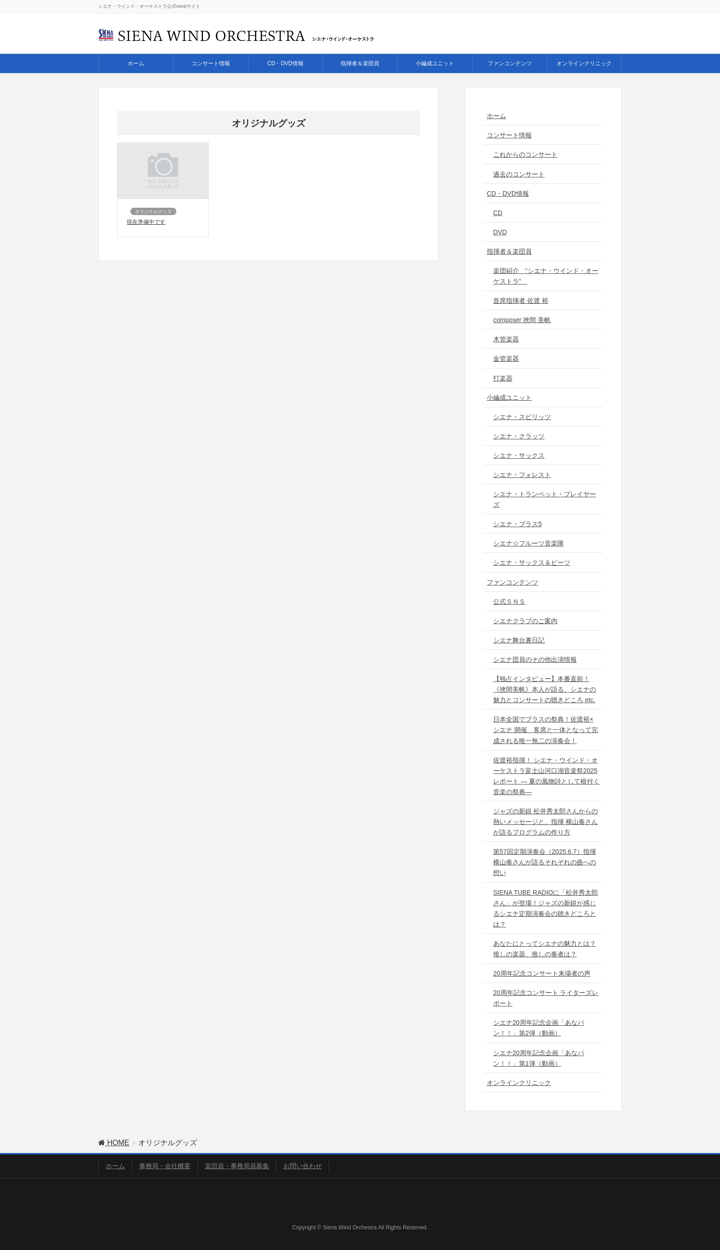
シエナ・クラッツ (519, 436)
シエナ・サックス (519, 455)
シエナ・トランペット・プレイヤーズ (544, 499)
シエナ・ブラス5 (517, 524)
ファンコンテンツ (512, 582)
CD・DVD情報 (508, 193)
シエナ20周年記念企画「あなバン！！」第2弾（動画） (538, 1028)
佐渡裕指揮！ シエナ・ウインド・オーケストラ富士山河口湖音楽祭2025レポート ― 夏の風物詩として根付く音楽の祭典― (546, 775)
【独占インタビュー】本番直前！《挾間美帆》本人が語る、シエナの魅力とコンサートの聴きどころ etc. (544, 689)
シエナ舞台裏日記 (519, 640)
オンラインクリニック (519, 1082)
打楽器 (502, 378)
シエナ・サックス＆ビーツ (531, 562)
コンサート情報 (509, 135)
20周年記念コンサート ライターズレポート (545, 998)
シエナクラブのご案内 (525, 621)
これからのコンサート (525, 154)
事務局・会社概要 (165, 1166)
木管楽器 (506, 339)
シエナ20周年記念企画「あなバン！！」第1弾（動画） (538, 1058)
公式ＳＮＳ (509, 601)
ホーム (496, 115)
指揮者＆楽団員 (509, 251)
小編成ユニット (509, 397)
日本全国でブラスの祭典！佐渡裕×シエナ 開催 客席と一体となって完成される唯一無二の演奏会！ (545, 730)
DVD (500, 232)
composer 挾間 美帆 (522, 320)
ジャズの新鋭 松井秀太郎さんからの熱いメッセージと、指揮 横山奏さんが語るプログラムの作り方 (545, 821)
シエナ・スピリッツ (522, 416)
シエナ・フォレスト (522, 474)
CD (497, 212)
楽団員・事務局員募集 (237, 1166)
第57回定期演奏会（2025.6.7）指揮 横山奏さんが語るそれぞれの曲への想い (544, 862)
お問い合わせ (302, 1166)
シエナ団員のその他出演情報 (535, 659)
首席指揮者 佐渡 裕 (520, 300)
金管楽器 (506, 358)
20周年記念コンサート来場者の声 (542, 973)
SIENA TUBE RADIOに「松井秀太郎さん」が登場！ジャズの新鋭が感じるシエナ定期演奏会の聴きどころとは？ (545, 908)
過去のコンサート (519, 174)
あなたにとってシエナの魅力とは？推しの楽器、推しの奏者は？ (544, 949)
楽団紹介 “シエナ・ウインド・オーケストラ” (545, 276)
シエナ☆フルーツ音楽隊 (528, 543)
